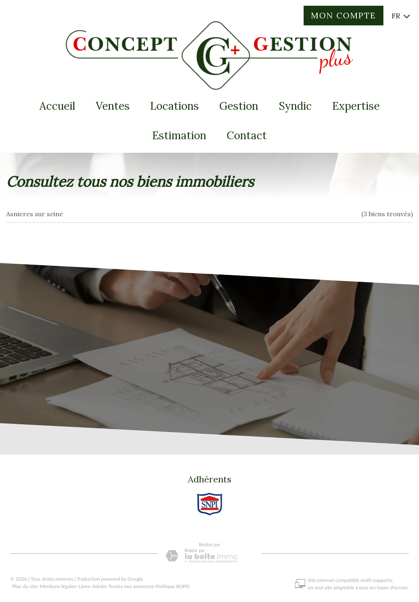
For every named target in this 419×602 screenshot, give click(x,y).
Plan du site (24, 588)
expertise (356, 106)
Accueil (57, 106)
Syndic (295, 106)
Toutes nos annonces (130, 588)
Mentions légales (58, 588)
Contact (247, 135)
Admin (99, 588)
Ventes (113, 106)
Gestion (238, 106)
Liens (84, 588)
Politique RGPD (172, 588)
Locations (174, 106)
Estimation (179, 135)
